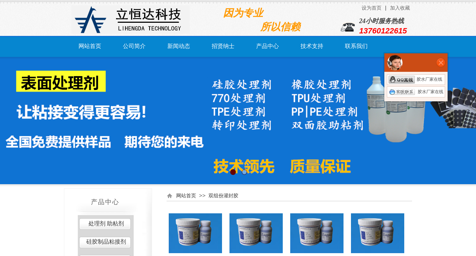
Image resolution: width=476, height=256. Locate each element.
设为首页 (372, 8)
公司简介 (134, 46)
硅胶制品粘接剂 (106, 242)
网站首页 (90, 46)
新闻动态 (178, 46)
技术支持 (312, 46)
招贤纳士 (223, 46)
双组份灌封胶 (223, 195)
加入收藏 (400, 8)
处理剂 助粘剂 (106, 223)
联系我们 (356, 46)
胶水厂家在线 (415, 79)
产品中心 (267, 46)
